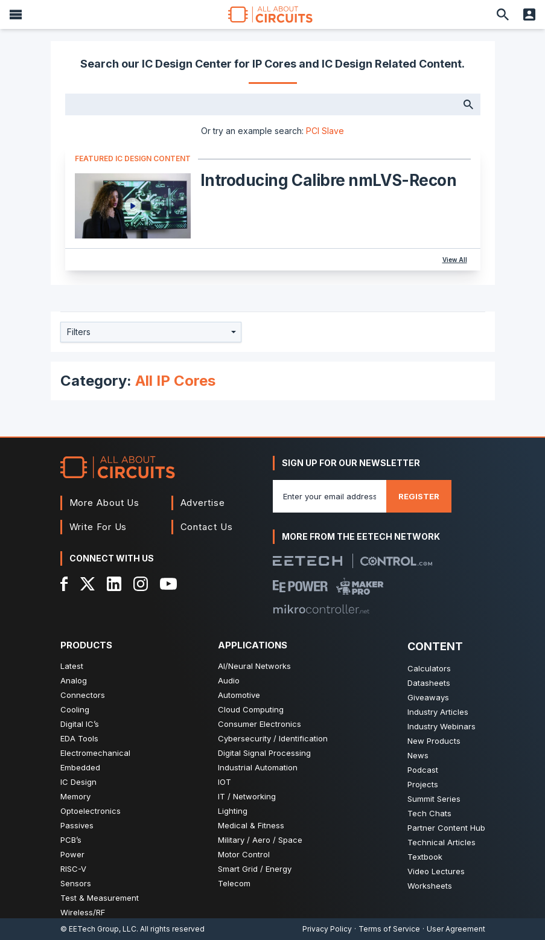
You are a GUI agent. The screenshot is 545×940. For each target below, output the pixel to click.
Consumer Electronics (259, 724)
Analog (73, 680)
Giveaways (428, 697)
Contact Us (206, 526)
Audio (229, 680)
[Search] (503, 14)
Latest (71, 666)
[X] (87, 583)
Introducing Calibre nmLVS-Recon (328, 180)
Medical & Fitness (251, 825)
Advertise (202, 502)
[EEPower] (300, 586)
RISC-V (73, 869)
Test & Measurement (99, 898)
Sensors (75, 883)
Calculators (429, 668)
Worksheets (429, 885)
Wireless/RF (82, 912)
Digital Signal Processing (264, 753)
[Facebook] (64, 584)
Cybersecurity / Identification (273, 738)
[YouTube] (168, 583)
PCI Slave (325, 131)
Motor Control (244, 854)
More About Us (104, 502)
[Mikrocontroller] (321, 609)
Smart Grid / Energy (255, 869)
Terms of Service (389, 928)
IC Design (78, 782)
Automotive (239, 695)
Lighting (232, 811)
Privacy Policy (327, 928)
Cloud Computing (251, 709)
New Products (434, 741)
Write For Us (98, 526)
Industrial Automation (258, 767)
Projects (422, 784)
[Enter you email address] (329, 496)
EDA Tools (79, 738)
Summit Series (434, 799)
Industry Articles (437, 712)
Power (72, 854)
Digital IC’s (79, 724)
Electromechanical (95, 753)
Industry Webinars (441, 726)
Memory (75, 796)
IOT (224, 782)
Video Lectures (436, 871)
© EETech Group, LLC (98, 928)
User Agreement (456, 928)
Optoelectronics (90, 811)
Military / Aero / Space (260, 840)
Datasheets (428, 683)
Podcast (422, 770)
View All (454, 259)
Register (418, 496)
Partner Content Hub (446, 828)
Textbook (424, 857)
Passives (77, 825)
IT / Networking (247, 796)
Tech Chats (429, 813)
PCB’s (70, 840)
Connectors (82, 695)
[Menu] (16, 14)
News (418, 755)
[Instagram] (140, 584)
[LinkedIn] (114, 584)
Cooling (74, 709)
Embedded (80, 767)
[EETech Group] (308, 561)
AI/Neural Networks (254, 666)
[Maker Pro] (360, 586)
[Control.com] (396, 561)
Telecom (234, 883)
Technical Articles (441, 842)
